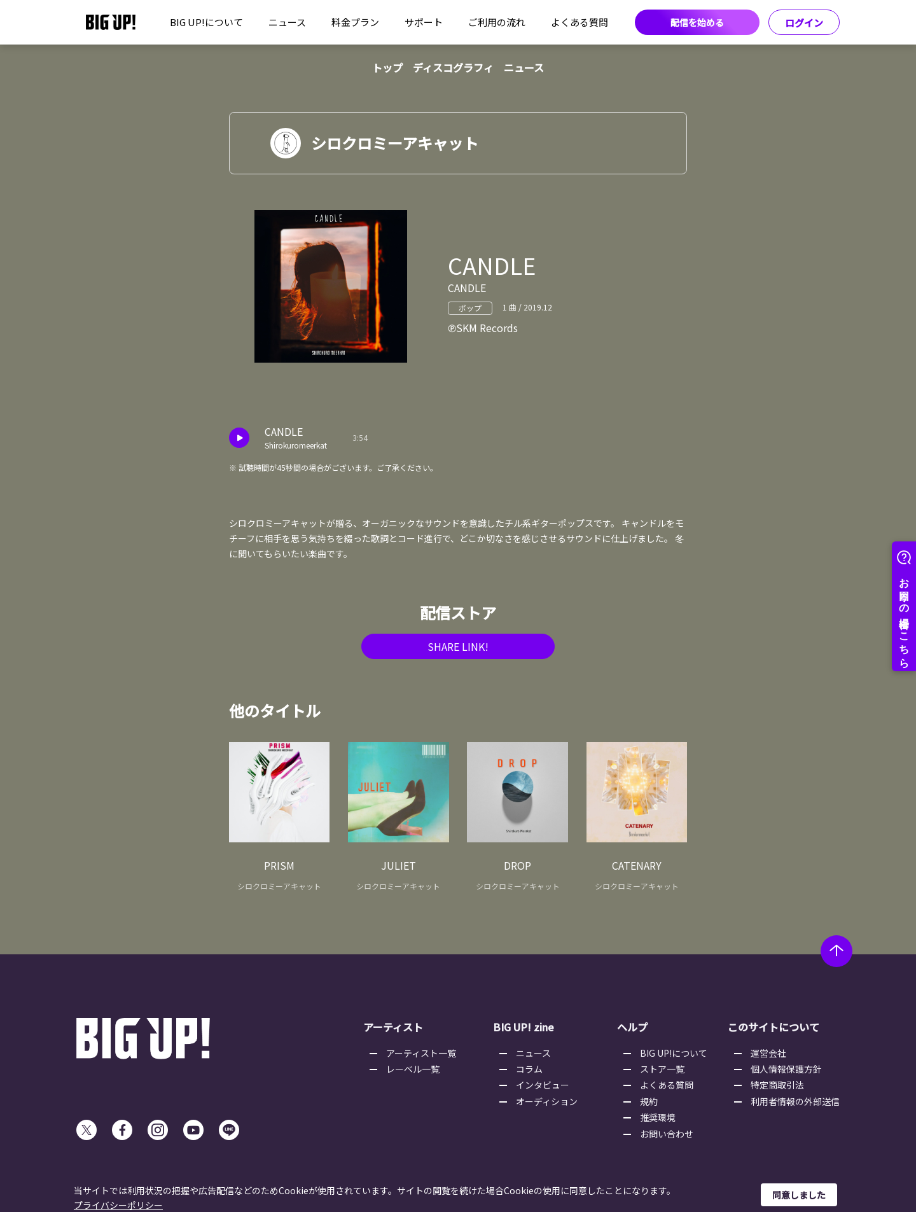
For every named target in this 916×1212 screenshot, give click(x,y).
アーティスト (393, 1027)
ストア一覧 (662, 1068)
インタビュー (542, 1084)
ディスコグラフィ (453, 67)
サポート (424, 22)
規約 (649, 1101)
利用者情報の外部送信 (795, 1101)
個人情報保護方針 (786, 1068)
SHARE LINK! (458, 646)
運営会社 (768, 1053)
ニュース (287, 22)
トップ (387, 67)
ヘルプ (632, 1027)
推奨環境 (658, 1117)
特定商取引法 (777, 1084)
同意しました (799, 1194)
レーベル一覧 (413, 1068)
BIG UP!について (206, 22)
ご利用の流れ (496, 22)
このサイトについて (773, 1027)
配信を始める (697, 22)
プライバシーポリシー (118, 1205)
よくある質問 (579, 22)
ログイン (804, 22)
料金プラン (355, 22)
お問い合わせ (666, 1133)
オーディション (547, 1101)
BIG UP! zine (523, 1027)
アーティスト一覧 (421, 1053)
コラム (529, 1068)
